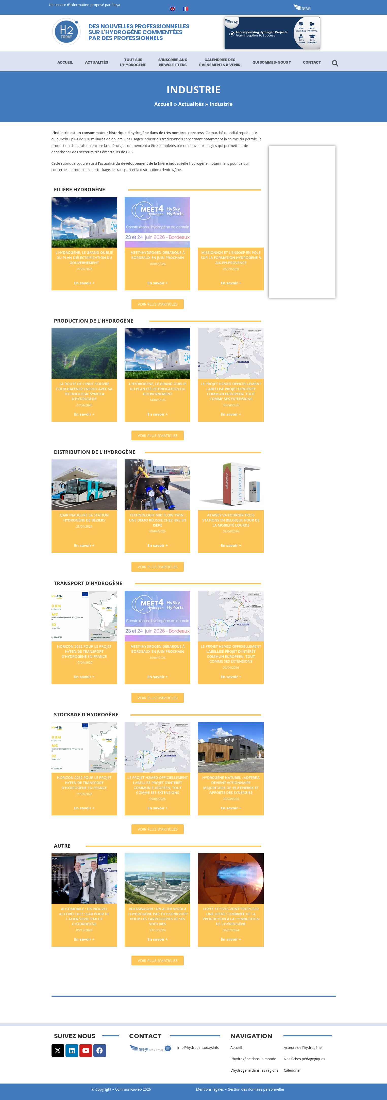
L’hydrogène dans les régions (254, 1070)
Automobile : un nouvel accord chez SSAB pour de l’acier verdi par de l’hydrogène (84, 916)
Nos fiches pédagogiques (304, 1058)
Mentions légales (210, 1089)
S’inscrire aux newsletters (172, 62)
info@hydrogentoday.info (198, 1047)
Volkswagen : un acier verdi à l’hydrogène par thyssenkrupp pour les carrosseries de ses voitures (158, 916)
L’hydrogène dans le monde (253, 1058)
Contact (312, 62)
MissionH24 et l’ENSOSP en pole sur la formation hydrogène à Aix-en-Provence (231, 257)
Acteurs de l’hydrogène (303, 1047)
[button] (157, 304)
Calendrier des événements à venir (219, 62)
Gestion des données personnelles (258, 1089)
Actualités (96, 62)
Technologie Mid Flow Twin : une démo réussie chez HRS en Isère (157, 520)
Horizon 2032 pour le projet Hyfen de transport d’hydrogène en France (84, 651)
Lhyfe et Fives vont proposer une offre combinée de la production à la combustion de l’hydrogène (231, 916)
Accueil (65, 62)
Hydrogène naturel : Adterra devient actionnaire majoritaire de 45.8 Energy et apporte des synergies (231, 785)
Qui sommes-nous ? (272, 62)
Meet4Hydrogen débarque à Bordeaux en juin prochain (157, 255)
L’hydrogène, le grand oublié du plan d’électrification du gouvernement (84, 257)
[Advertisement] (302, 222)
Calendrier (292, 1070)
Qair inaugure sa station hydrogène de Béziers (84, 518)
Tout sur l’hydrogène (133, 62)
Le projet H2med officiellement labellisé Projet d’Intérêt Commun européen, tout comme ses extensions (231, 391)
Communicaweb (128, 1089)
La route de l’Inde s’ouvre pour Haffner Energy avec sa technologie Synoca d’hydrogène (84, 391)
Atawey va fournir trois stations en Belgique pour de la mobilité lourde (230, 520)
